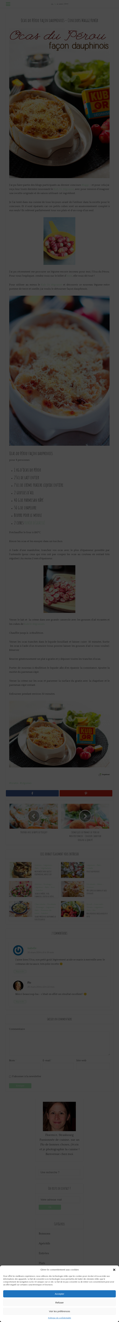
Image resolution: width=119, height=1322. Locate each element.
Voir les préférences (59, 1311)
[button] (114, 1269)
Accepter (59, 1293)
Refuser (59, 1302)
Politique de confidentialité (59, 1318)
